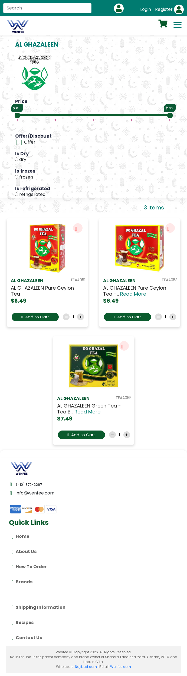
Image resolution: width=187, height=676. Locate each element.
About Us (24, 552)
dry (22, 159)
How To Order (29, 567)
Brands (22, 582)
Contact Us (27, 638)
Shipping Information (38, 607)
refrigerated (32, 194)
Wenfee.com (120, 666)
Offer (29, 142)
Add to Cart (35, 317)
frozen (26, 177)
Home (20, 537)
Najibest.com (86, 666)
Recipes (23, 622)
